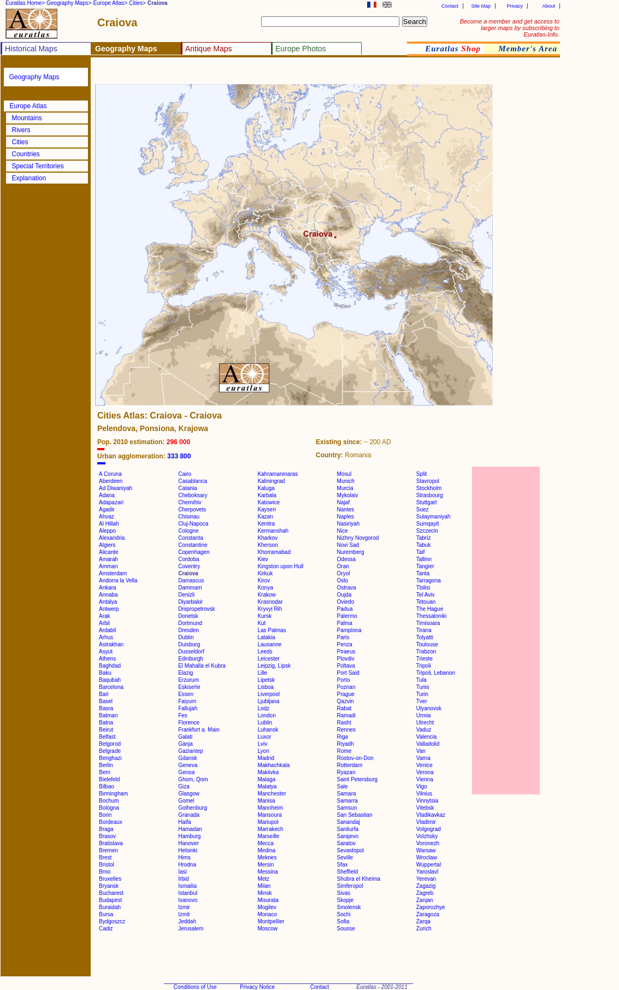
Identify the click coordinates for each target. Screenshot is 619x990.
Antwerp (109, 609)
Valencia (426, 737)
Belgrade (110, 751)
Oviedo (346, 602)
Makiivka (268, 772)
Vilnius (424, 794)
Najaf (343, 502)
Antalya (108, 602)
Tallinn (424, 559)
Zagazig (426, 886)
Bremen (108, 850)
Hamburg (189, 836)
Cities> (137, 3)
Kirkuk (265, 573)
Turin (422, 694)
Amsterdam (113, 573)
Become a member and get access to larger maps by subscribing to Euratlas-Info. (509, 28)
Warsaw (426, 850)
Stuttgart (426, 502)
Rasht (344, 723)
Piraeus (346, 652)
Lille (262, 673)
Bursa (106, 914)
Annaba (108, 595)
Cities (20, 142)
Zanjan (424, 900)
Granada (188, 815)
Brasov (107, 836)
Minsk (264, 893)
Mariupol (267, 822)
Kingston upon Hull (280, 566)
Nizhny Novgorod (358, 538)
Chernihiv (189, 502)
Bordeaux (110, 822)
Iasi (182, 872)
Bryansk (109, 886)
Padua (345, 609)
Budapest (110, 900)
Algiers (107, 545)
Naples (345, 517)
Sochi (344, 914)
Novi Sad (348, 545)
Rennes (346, 730)
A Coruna (110, 474)
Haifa (184, 822)
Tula (421, 680)
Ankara (107, 588)
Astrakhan (111, 644)
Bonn (105, 815)
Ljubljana (268, 701)
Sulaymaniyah (433, 517)
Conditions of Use (195, 987)
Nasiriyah (348, 524)
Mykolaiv (347, 495)
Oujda (344, 595)
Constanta (190, 538)
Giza (184, 786)
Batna (106, 723)
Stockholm (429, 488)
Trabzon (426, 652)
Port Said (348, 673)
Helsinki (187, 850)
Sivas (343, 893)
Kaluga (265, 488)
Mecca (265, 843)
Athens (107, 659)
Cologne (188, 531)
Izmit (184, 914)
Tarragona (428, 581)
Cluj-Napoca (193, 524)
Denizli (186, 595)
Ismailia (187, 886)
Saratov (346, 843)
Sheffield (347, 872)
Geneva (187, 765)
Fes (182, 715)
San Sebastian (355, 815)
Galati (185, 737)
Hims (184, 858)
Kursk (264, 616)
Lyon (263, 751)
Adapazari (111, 502)
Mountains (27, 118)
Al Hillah (109, 524)
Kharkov (267, 538)
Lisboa (265, 687)
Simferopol (350, 886)
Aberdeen (110, 481)
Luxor (264, 737)
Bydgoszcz (112, 921)
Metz (263, 879)
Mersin (265, 865)
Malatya (266, 786)
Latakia (266, 637)
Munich (346, 481)
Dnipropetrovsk (196, 609)
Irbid (183, 879)
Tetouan (426, 602)
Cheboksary (192, 495)
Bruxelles (110, 879)
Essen (185, 694)
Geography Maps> (69, 3)
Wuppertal (428, 865)
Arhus (106, 637)
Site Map (481, 6)
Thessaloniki (431, 616)
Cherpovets (192, 509)
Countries (26, 154)
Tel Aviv (425, 595)
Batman (108, 715)
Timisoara (428, 623)
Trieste (424, 659)
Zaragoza (427, 914)
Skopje (345, 900)
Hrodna (187, 865)
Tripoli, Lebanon (435, 673)
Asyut (106, 652)
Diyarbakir (190, 602)
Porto (343, 680)
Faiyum (187, 701)
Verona (425, 772)
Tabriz (423, 538)
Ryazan (346, 772)
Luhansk (267, 730)
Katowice (268, 502)
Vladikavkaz (430, 815)
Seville (345, 858)
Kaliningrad (271, 481)
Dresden (188, 630)
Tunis (422, 687)
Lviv (262, 744)
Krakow (266, 595)
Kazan (265, 517)
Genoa (186, 772)
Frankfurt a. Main (199, 730)
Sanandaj (348, 822)
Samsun (347, 808)
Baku (105, 673)
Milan (263, 886)
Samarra (347, 801)
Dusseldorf (191, 652)
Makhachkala (273, 765)
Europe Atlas (28, 106)
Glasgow (188, 794)
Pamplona (349, 630)
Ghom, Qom (193, 779)
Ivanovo (187, 900)
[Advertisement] (225, 74)
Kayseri (266, 509)
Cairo (184, 474)
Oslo (343, 581)
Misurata (267, 900)
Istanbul (187, 893)
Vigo (421, 786)
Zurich (424, 929)
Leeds (264, 652)
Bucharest (111, 893)
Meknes (266, 858)
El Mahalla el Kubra (202, 666)
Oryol (343, 573)
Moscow (267, 929)
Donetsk (188, 616)
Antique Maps (208, 48)
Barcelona (111, 687)
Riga (343, 737)
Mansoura (269, 815)
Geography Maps (34, 77)
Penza (344, 644)
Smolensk (349, 907)
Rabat (344, 708)
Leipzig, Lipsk (274, 666)
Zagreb (425, 893)
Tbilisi (423, 588)
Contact (449, 6)
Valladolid (428, 744)
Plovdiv (346, 659)
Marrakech (270, 829)
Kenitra (266, 524)
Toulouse (427, 644)
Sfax (342, 865)
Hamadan (190, 829)
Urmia (423, 715)
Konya (265, 588)
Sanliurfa (347, 829)
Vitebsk (425, 808)
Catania (187, 488)
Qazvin (345, 701)
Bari (104, 694)
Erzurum (188, 680)
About (548, 6)
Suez (422, 509)
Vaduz (424, 730)
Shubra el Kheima (359, 879)
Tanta (422, 573)
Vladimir (426, 822)
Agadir (107, 509)
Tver (421, 701)
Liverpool (268, 694)
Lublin (264, 723)
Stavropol (427, 481)
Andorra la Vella (118, 581)
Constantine (192, 545)
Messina (267, 872)
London (266, 715)
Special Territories (38, 166)
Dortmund (190, 623)
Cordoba (188, 559)
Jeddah (187, 921)
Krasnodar (269, 602)
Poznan (346, 687)
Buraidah (110, 907)
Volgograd (428, 829)
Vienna (424, 779)
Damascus (191, 581)
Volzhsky (427, 836)
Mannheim (270, 808)
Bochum (109, 801)
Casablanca (192, 481)
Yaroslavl (427, 872)
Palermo (347, 616)
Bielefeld (109, 779)
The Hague (429, 609)
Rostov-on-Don (355, 758)
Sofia (343, 921)
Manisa (266, 801)
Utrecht (425, 723)
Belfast (107, 737)
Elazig (185, 673)
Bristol (106, 865)
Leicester (268, 659)
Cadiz (106, 929)
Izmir (184, 907)
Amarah (108, 559)
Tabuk (423, 545)
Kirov (263, 581)
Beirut (106, 730)
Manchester (271, 794)
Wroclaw (426, 858)
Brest (105, 858)
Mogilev (266, 907)
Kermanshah (272, 531)
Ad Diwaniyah (115, 488)
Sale (342, 786)
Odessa (346, 559)
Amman (108, 566)
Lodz (263, 708)
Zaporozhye (430, 907)
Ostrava (346, 588)
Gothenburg (192, 808)
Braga (106, 829)
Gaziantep (190, 751)
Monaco (267, 914)
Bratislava (111, 843)
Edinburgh (190, 659)
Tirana (424, 630)
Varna (423, 758)
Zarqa (423, 921)
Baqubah (110, 680)
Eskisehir (189, 687)
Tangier (425, 566)
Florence (188, 723)
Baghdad (110, 666)
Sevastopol (350, 850)
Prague (346, 694)
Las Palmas (271, 630)
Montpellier (270, 921)
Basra (106, 708)
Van (421, 751)
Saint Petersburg (357, 779)
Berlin (106, 765)
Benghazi (110, 758)
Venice (424, 765)
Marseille (268, 836)
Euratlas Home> (25, 3)
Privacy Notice (257, 987)
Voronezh (427, 843)
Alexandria (112, 538)
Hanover (188, 843)
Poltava (346, 666)
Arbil (104, 623)
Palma (344, 623)
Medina (266, 850)
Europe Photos (300, 48)
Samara (346, 794)
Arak (104, 616)
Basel (106, 701)
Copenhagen (193, 552)
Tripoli (423, 666)
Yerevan (426, 879)
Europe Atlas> (110, 3)
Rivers (21, 130)
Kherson (267, 545)
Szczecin (427, 531)
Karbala (266, 495)
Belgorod (110, 744)
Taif (420, 552)
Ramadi (346, 715)
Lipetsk (266, 680)
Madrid (265, 758)
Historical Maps (31, 48)
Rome (344, 751)
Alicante (109, 552)
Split (421, 474)
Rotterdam (350, 765)
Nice (342, 531)
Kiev (262, 559)
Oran (343, 566)
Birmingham (113, 794)
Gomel (186, 801)
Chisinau (188, 517)
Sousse (346, 929)
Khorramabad (274, 552)
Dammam (190, 588)
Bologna (109, 808)
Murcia (345, 488)
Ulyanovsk (428, 708)
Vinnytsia (427, 801)
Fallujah (187, 708)
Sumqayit (427, 524)
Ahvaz (106, 517)
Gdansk (187, 758)
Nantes (346, 509)
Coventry (189, 566)
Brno (104, 872)
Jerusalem (190, 929)
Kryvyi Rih (269, 609)
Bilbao (106, 786)
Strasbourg (429, 495)
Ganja (185, 744)
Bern (104, 772)
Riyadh (345, 744)
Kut (261, 623)
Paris (343, 637)
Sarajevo (347, 836)
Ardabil (107, 630)
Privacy (514, 6)
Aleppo (107, 531)
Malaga (266, 779)
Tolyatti (424, 637)
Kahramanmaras (277, 474)
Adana (107, 495)
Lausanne (269, 644)
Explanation (29, 178)
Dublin (185, 637)
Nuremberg (350, 552)
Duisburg (189, 644)
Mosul (344, 474)
